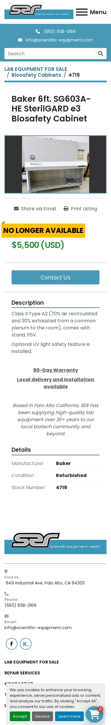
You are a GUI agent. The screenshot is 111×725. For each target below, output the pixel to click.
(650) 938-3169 (58, 31)
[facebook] (11, 644)
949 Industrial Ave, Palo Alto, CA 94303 (44, 583)
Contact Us (56, 277)
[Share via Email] (35, 208)
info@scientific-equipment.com (59, 40)
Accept (20, 716)
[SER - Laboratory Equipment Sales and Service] (55, 543)
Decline (42, 716)
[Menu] (82, 12)
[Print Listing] (80, 208)
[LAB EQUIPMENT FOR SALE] (35, 69)
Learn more (69, 716)
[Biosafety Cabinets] (36, 75)
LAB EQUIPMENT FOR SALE (31, 662)
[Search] (49, 53)
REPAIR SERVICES (22, 673)
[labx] (26, 644)
